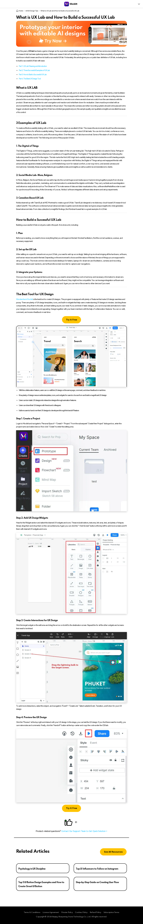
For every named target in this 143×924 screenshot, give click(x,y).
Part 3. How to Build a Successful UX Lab (33, 74)
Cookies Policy (81, 912)
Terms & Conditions (32, 912)
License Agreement (51, 912)
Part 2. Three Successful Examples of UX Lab (34, 70)
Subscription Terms (111, 912)
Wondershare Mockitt (24, 299)
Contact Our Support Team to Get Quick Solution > (84, 831)
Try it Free (71, 320)
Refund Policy (95, 912)
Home (19, 10)
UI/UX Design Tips (31, 11)
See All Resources (113, 852)
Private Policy (67, 912)
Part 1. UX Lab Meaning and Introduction (33, 66)
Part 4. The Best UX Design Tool (30, 79)
